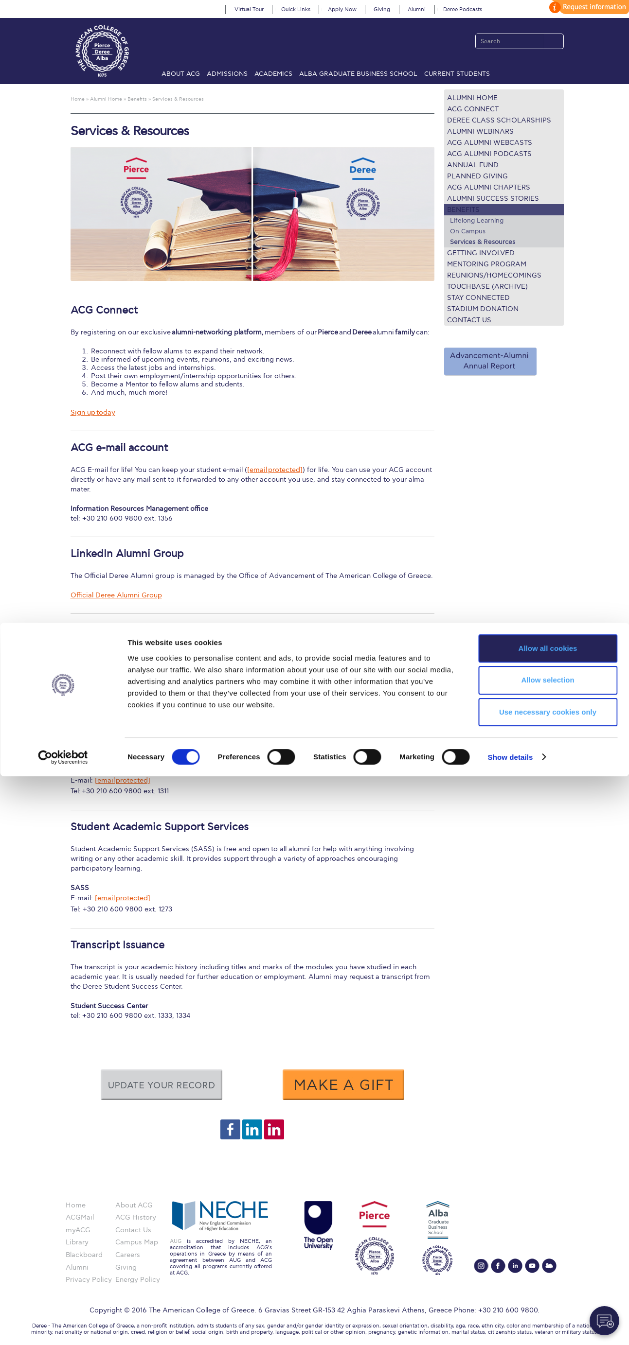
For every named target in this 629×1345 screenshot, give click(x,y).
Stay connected (478, 298)
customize (587, 7)
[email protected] (275, 470)
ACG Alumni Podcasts (489, 154)
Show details (510, 1326)
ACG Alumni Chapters (488, 187)
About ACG (181, 74)
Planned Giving (477, 176)
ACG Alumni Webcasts (489, 143)
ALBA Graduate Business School (358, 74)
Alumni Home (472, 98)
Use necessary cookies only (547, 1281)
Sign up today (93, 412)
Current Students (457, 74)
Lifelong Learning (476, 221)
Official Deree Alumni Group (116, 595)
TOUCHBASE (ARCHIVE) (487, 286)
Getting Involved (481, 253)
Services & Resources (482, 242)
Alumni (417, 9)
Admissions (227, 74)
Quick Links (295, 9)
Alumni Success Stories (493, 198)
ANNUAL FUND (473, 165)
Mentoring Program (486, 264)
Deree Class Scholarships (499, 120)
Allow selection (547, 1249)
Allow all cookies (548, 1217)
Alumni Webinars (480, 131)
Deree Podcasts (462, 9)
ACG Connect (473, 109)
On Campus (467, 231)
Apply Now (342, 9)
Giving (382, 9)
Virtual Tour (249, 9)
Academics (273, 74)
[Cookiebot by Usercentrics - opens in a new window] (63, 1326)
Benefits (463, 210)
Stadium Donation (483, 309)
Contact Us (469, 320)
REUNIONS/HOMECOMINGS (494, 275)
